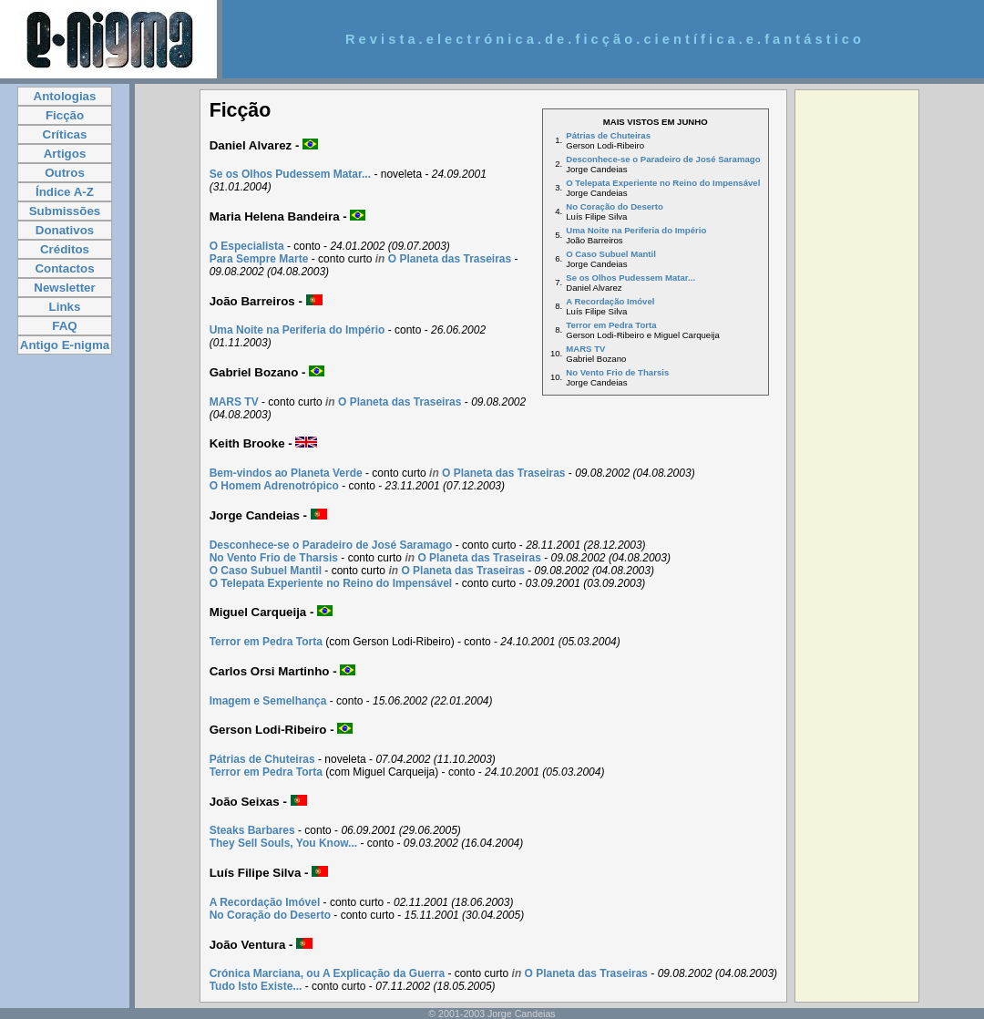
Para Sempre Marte (259, 258)
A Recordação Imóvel (610, 301)
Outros (65, 173)
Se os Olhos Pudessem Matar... (630, 278)
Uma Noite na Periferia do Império (636, 230)
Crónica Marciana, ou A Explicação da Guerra (328, 973)
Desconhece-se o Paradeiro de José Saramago (663, 159)
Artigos (65, 153)
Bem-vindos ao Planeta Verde (286, 473)
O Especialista (247, 246)
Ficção (65, 115)
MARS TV (585, 349)
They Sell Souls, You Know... (283, 843)
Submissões (65, 211)
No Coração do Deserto (614, 206)
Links (65, 307)
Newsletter (64, 287)
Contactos (64, 268)
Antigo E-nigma (64, 345)
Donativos (65, 230)
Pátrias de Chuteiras (608, 135)
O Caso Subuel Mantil (611, 254)
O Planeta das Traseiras (449, 258)
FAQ (64, 326)
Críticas (65, 134)
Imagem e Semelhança (268, 701)
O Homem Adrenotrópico (274, 485)
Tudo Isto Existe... (256, 986)
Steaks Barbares (252, 830)
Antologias (65, 96)
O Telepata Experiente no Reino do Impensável (663, 183)
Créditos (64, 249)
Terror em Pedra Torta (611, 325)
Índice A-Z (65, 192)
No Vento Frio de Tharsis (617, 372)
